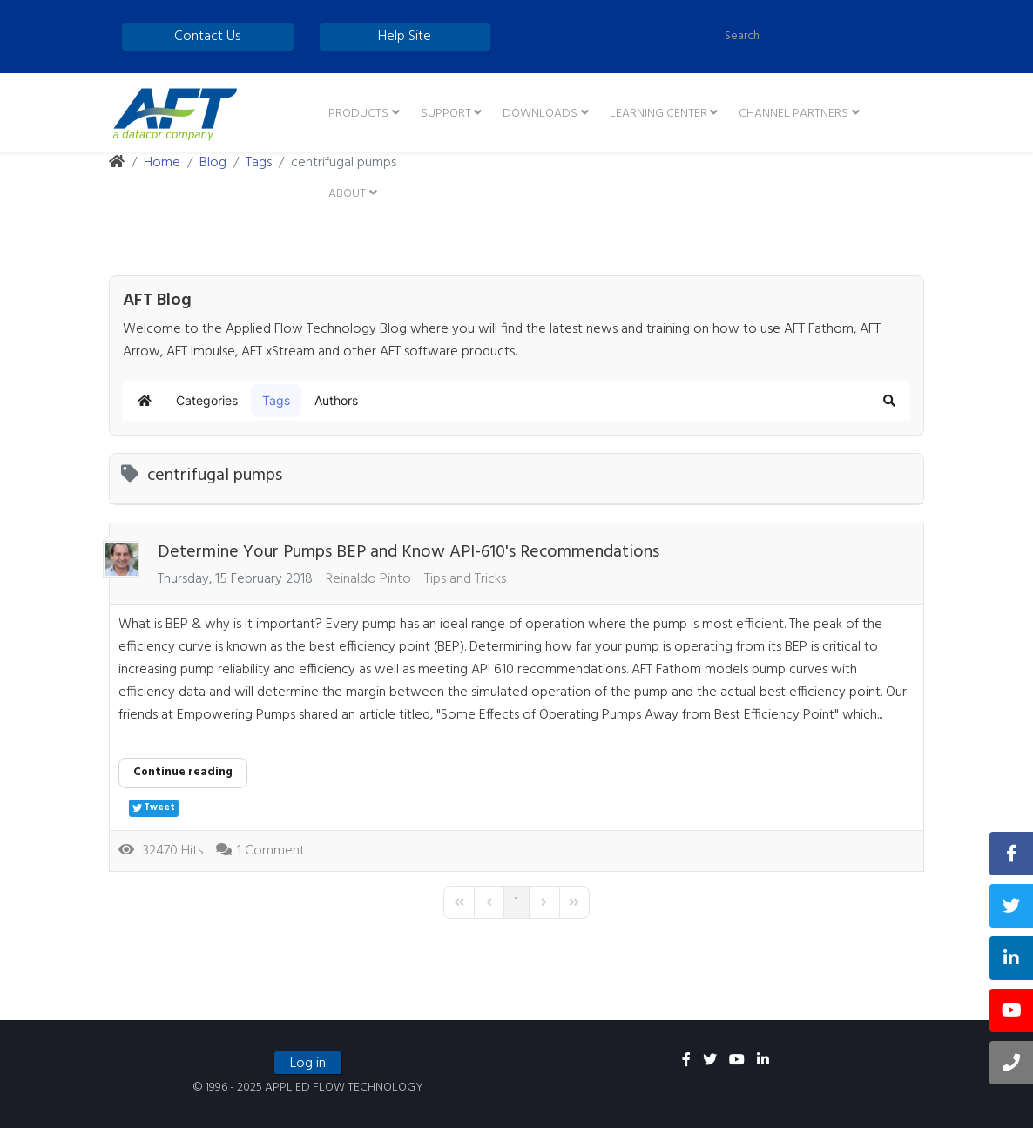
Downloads (540, 114)
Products (358, 114)
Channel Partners (793, 114)
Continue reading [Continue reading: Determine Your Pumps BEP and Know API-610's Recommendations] (183, 772)
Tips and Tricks (465, 579)
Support (446, 114)
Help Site (404, 36)
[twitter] (710, 1061)
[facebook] (686, 1061)
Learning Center (658, 114)
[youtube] (737, 1061)
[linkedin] (763, 1061)
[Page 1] (516, 902)
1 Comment (271, 851)
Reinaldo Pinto (368, 579)
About (347, 194)
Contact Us (207, 36)
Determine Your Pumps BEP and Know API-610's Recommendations (408, 552)
